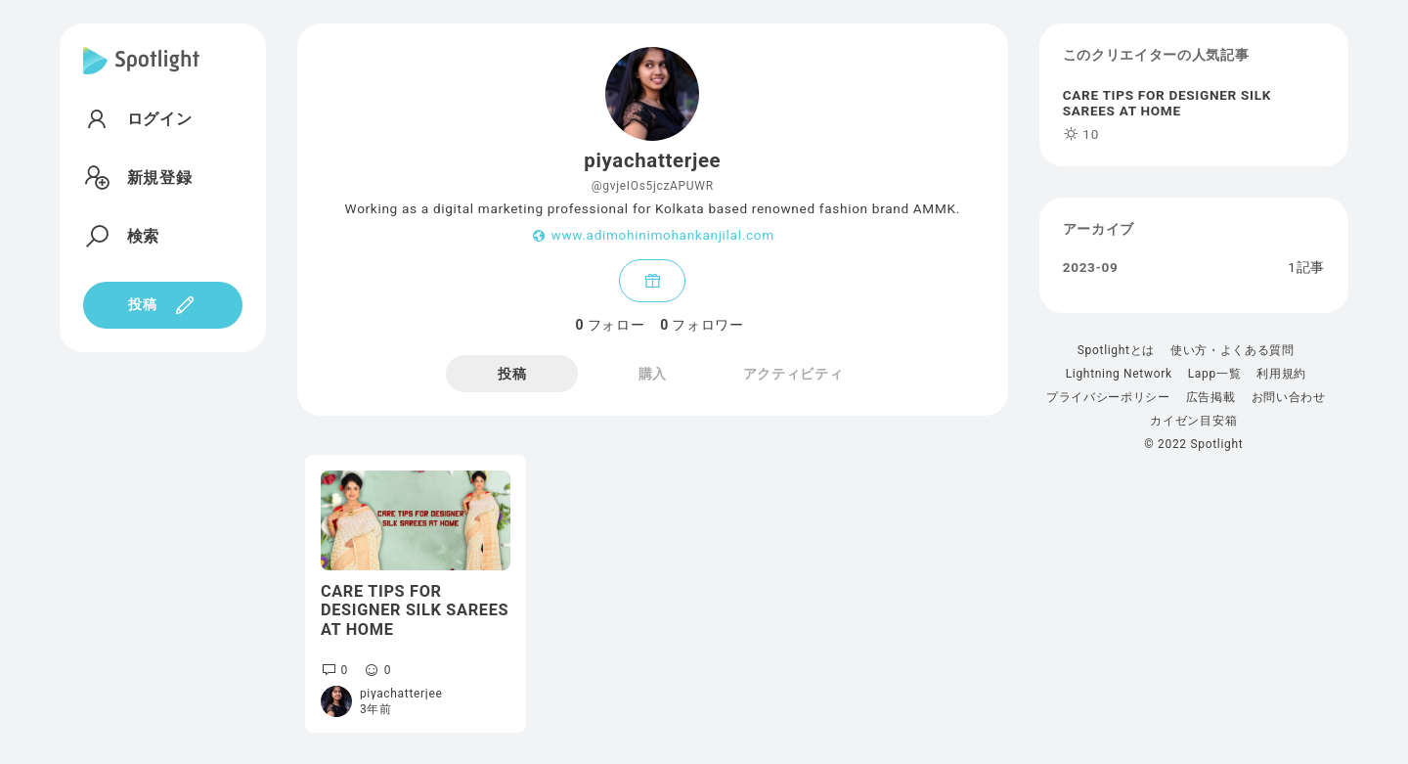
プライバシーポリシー (1108, 397)
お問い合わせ (1289, 397)
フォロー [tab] (609, 325)
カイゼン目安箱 (1193, 421)
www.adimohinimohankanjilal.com (661, 236)
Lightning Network (1119, 374)
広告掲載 (1211, 397)
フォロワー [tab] (702, 325)
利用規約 (1281, 374)
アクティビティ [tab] (793, 374)
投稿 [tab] (512, 374)
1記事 (1306, 268)
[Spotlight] (141, 76)
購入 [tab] (652, 374)
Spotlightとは (1116, 350)
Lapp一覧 (1215, 374)
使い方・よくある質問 (1232, 350)
